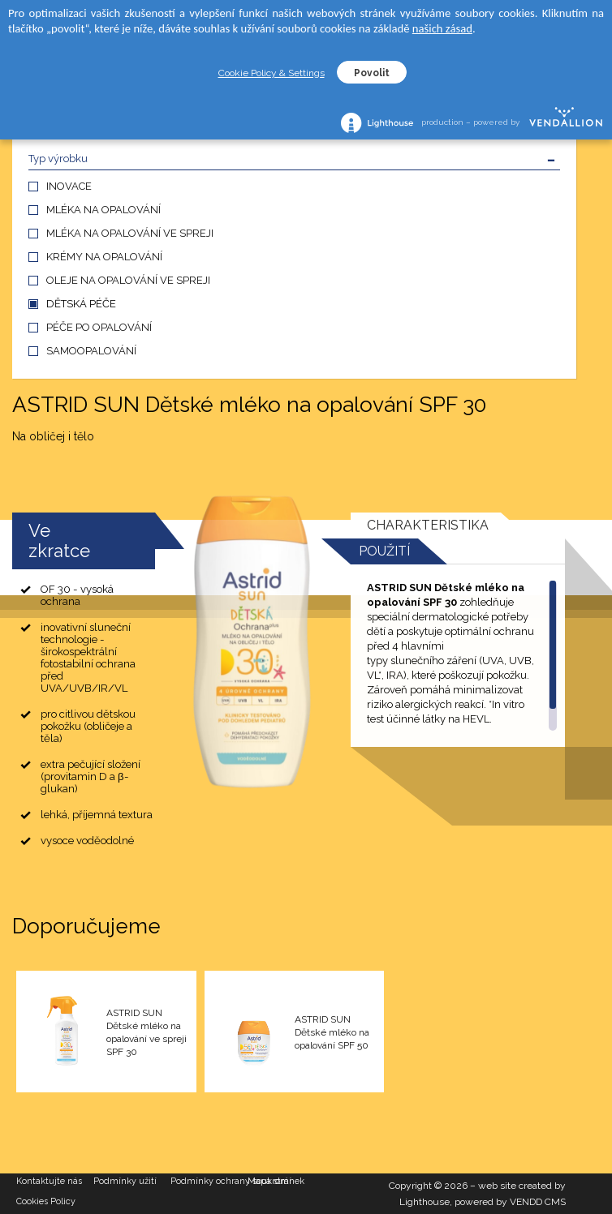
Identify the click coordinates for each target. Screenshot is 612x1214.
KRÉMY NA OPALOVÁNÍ (104, 257)
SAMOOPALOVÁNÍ (91, 351)
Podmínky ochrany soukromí (209, 1181)
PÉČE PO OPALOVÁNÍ (99, 327)
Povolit (372, 73)
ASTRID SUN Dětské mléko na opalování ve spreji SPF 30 (146, 1032)
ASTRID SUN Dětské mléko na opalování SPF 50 (332, 1032)
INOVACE (69, 186)
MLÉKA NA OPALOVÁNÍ (103, 210)
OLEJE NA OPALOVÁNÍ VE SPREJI (128, 280)
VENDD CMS (538, 1202)
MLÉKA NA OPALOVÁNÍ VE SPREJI (129, 233)
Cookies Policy (45, 1201)
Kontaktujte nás (49, 1181)
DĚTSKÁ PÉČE (81, 304)
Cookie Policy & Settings (271, 73)
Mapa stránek (276, 1181)
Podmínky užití (125, 1181)
